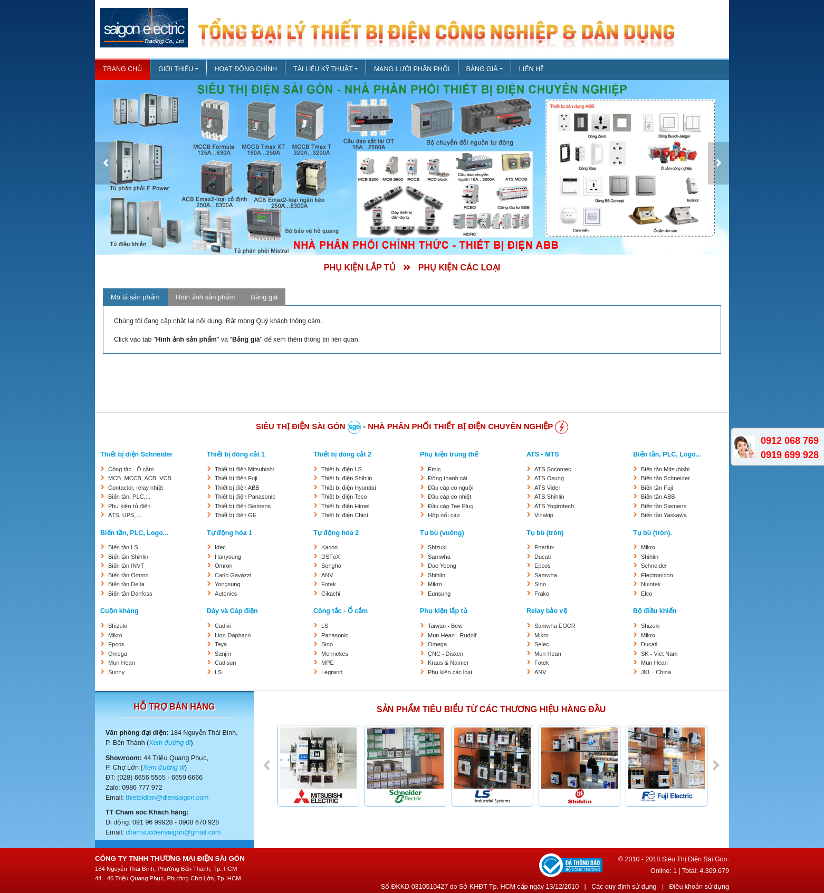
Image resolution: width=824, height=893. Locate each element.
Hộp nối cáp (443, 515)
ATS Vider (547, 487)
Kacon (329, 547)
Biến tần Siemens (663, 506)
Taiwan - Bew (445, 626)
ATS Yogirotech (554, 506)
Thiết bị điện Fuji (236, 478)
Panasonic (334, 635)
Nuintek (650, 584)
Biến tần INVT (126, 565)
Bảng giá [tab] (264, 297)
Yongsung (228, 584)
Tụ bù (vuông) (442, 533)
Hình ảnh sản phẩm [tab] (205, 297)
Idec (220, 547)
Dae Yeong (442, 565)
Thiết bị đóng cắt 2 (342, 454)
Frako (541, 593)
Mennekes (334, 654)
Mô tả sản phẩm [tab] (135, 297)
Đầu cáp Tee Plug (451, 506)
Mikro (435, 584)
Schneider (654, 565)
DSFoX (330, 557)
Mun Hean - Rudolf (452, 635)
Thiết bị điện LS (341, 469)
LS (218, 672)
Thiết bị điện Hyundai (348, 487)
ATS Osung (549, 478)
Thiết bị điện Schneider (136, 454)
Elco (646, 593)
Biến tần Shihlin (128, 557)
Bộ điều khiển (654, 611)
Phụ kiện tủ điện (129, 506)
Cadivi (223, 626)
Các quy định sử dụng (623, 886)
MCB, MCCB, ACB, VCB (139, 478)
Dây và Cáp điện (232, 611)
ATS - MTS (542, 454)
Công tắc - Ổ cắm (131, 469)
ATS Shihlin (549, 496)
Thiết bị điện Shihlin (346, 478)
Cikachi (330, 593)
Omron (224, 565)
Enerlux (544, 547)
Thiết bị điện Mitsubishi (244, 469)
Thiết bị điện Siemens (243, 506)
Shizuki (437, 547)
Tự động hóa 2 (336, 533)
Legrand (331, 672)
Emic (434, 469)
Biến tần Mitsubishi (665, 469)
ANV (327, 575)
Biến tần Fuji (657, 487)
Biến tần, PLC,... (129, 496)
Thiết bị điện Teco (344, 496)
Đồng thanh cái (447, 478)
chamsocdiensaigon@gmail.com (173, 832)
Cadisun (225, 662)
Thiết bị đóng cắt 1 (236, 454)
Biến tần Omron (128, 575)
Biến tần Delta (126, 584)
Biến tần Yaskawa (664, 515)
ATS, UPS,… (124, 515)
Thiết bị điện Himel (345, 506)
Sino (540, 584)
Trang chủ (122, 69)
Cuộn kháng (119, 611)
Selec (541, 644)
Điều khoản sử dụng (699, 886)
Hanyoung (228, 557)
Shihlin (436, 575)
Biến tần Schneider (665, 478)
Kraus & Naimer (448, 662)
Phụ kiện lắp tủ (443, 611)
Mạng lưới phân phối (412, 69)
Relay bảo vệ (546, 611)
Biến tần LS (123, 547)
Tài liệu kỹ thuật (323, 69)
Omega (117, 654)
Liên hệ (531, 69)
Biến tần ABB (658, 496)
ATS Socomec (552, 469)
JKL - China (656, 672)
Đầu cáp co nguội (450, 487)
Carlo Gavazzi (233, 575)
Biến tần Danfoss (130, 593)
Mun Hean (121, 662)
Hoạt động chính (246, 69)
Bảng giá (482, 69)
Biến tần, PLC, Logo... (667, 454)
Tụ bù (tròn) (544, 533)
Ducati (542, 557)
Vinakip (543, 515)
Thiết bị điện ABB (237, 487)
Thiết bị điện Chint (344, 515)
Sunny (116, 672)
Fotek (328, 584)
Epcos (542, 565)
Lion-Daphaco (233, 635)
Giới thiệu (175, 69)
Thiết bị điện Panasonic (245, 496)
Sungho (331, 565)
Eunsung (439, 593)
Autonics (226, 593)
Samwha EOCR (555, 626)
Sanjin (223, 654)
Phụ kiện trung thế (449, 454)
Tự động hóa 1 (229, 533)
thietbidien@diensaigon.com (167, 797)
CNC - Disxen (445, 654)
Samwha (439, 557)
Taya (221, 644)
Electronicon (657, 575)
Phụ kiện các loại (450, 672)
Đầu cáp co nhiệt (449, 496)
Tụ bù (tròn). (652, 533)
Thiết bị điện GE (235, 515)
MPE (327, 662)
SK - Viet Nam (659, 654)
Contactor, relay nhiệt (135, 487)
